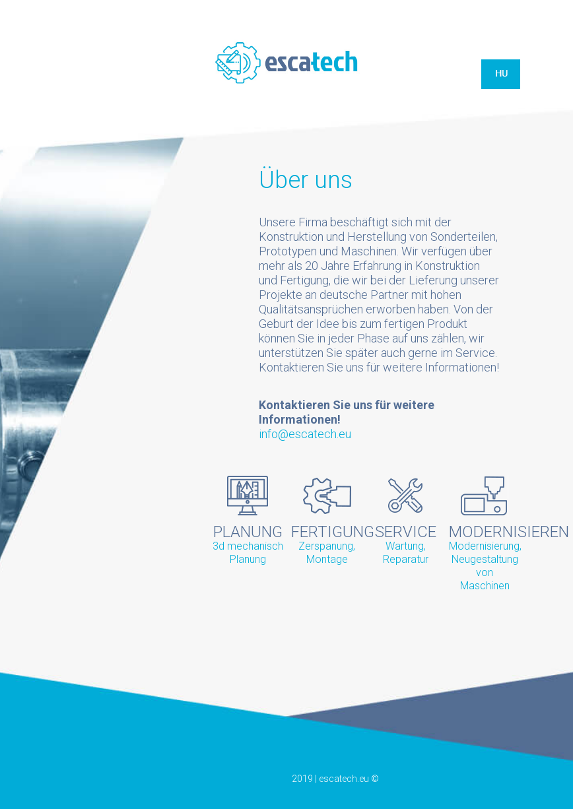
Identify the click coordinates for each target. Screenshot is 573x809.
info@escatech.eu (305, 434)
